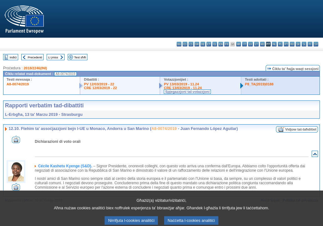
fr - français (226, 44)
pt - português (286, 44)
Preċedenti (35, 57)
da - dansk (197, 44)
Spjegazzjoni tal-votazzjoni (187, 92)
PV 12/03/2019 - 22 (99, 84)
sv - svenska (316, 44)
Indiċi (13, 57)
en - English (220, 44)
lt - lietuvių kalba (256, 44)
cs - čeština (191, 44)
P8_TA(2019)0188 (259, 84)
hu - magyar (262, 44)
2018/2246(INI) (35, 68)
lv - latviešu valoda (250, 44)
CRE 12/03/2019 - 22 (100, 88)
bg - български (179, 44)
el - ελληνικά (214, 44)
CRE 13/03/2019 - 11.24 (183, 88)
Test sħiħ (80, 57)
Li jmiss (53, 57)
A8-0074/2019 (18, 84)
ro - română (292, 44)
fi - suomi (310, 44)
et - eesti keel (208, 44)
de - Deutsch (203, 44)
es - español (185, 44)
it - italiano (244, 44)
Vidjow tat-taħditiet (300, 129)
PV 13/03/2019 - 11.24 (181, 84)
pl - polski (280, 44)
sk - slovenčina (298, 44)
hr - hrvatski (238, 44)
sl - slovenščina (304, 44)
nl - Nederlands (274, 44)
